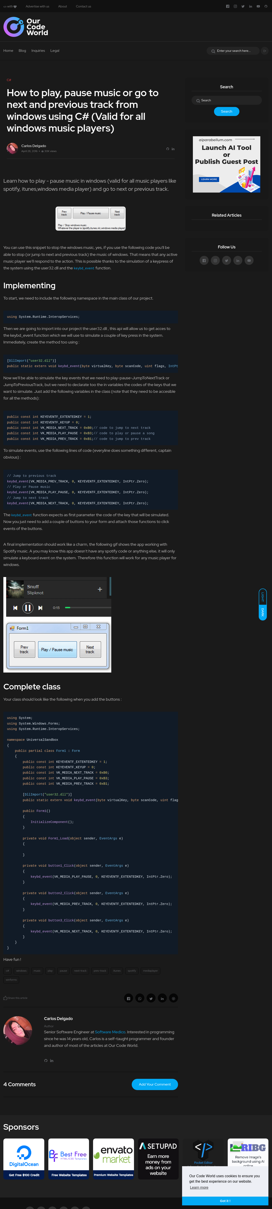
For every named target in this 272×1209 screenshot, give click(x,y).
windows (21, 971)
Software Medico (110, 1031)
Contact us (83, 6)
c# (7, 971)
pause (63, 971)
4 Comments (19, 1084)
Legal (54, 50)
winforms (11, 980)
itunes (116, 971)
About (62, 6)
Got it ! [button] (225, 1201)
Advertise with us (37, 6)
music (37, 971)
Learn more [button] (199, 1187)
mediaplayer (150, 971)
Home (8, 50)
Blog (22, 50)
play (50, 971)
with (10, 6)
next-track (80, 971)
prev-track (100, 971)
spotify (132, 971)
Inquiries (38, 50)
